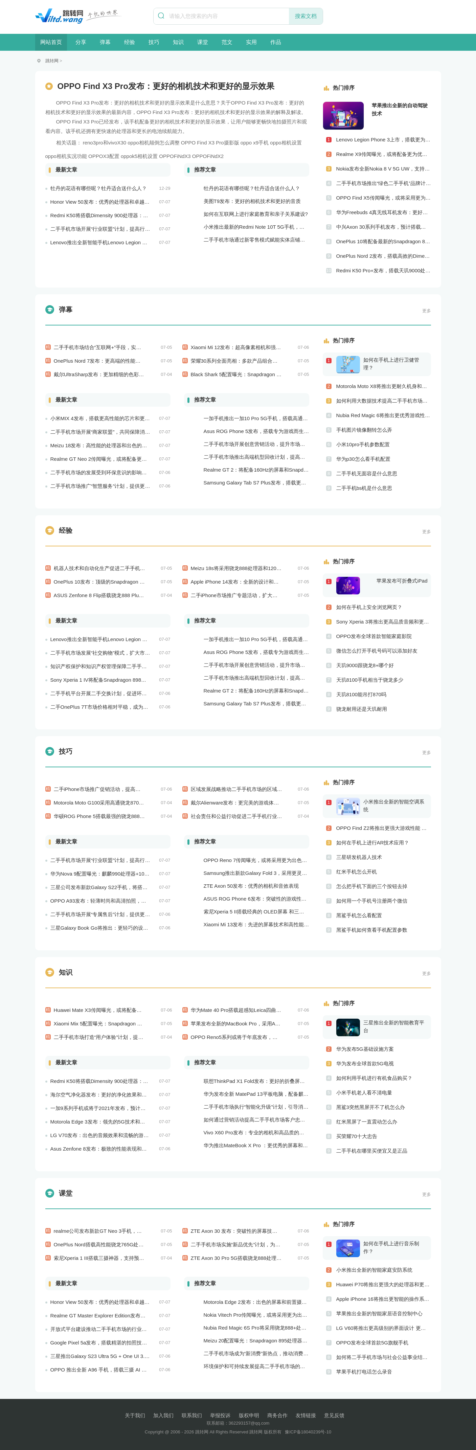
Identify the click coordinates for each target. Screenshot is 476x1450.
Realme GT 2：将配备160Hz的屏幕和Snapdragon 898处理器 (273, 470)
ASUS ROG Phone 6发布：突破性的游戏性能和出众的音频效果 (275, 899)
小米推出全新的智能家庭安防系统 (374, 1270)
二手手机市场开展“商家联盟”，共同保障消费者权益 (107, 432)
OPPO (188, 142)
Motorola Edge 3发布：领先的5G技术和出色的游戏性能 (113, 1122)
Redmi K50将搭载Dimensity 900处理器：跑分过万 (106, 215)
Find (202, 142)
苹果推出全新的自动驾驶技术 (400, 109)
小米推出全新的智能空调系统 (393, 805)
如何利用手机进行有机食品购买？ (374, 1078)
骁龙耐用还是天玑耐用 (361, 709)
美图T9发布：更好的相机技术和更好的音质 (252, 201)
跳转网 (52, 60)
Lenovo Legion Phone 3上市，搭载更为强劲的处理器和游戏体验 (383, 139)
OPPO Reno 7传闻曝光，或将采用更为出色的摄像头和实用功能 (276, 860)
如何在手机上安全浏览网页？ (369, 607)
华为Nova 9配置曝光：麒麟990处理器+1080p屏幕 (106, 874)
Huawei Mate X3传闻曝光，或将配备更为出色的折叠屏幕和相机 (126, 1010)
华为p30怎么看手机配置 (363, 459)
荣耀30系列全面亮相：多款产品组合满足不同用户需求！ (254, 361)
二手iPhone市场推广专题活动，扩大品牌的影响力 (247, 595)
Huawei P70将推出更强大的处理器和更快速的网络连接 (383, 1284)
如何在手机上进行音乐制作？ (391, 1247)
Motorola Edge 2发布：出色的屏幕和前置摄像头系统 (263, 1302)
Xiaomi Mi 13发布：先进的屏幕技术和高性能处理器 (261, 924)
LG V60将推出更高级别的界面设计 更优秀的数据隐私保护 (383, 1328)
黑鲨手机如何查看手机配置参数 (371, 930)
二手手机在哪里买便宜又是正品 (371, 1151)
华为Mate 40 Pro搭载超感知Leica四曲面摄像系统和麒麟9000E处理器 (269, 1010)
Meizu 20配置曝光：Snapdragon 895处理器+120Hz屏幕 (267, 1340)
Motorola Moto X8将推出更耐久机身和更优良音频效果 (383, 386)
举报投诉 (220, 1415)
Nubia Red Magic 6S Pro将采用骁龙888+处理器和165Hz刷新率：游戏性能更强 (293, 1328)
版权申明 (249, 1415)
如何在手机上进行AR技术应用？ (372, 842)
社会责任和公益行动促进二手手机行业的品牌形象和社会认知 (259, 816)
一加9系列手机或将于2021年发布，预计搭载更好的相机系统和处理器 (128, 1108)
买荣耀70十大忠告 (357, 1136)
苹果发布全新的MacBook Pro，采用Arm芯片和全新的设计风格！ (264, 1023)
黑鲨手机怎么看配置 (359, 915)
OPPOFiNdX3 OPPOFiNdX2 (191, 156)
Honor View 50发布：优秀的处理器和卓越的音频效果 (110, 202)
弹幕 (105, 42)
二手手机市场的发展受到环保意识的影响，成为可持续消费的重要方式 (129, 472)
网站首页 (51, 42)
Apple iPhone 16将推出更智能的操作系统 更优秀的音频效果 (383, 1299)
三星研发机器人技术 (359, 857)
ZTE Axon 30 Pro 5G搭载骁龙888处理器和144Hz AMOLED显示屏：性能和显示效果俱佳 (290, 1258)
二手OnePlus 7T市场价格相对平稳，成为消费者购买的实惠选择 (122, 707)
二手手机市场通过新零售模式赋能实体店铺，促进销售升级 (270, 240)
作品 (275, 42)
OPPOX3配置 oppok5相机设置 (123, 156)
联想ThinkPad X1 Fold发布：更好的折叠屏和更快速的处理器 (272, 1081)
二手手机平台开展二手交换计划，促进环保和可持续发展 (113, 693)
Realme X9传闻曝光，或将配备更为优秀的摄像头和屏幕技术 (383, 154)
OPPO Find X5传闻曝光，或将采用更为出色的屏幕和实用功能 (383, 198)
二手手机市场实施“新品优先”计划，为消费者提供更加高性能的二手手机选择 (276, 1244)
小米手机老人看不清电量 (364, 1092)
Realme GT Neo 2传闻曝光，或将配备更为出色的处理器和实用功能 (126, 459)
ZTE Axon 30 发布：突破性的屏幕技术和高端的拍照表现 (254, 1231)
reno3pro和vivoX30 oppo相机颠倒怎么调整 (131, 142)
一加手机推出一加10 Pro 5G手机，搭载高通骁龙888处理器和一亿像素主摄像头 (293, 418)
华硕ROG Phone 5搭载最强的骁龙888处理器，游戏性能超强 (122, 816)
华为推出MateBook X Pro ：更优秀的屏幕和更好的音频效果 (271, 1145)
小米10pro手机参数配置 (363, 444)
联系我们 (192, 1415)
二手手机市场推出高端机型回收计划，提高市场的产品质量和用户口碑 (282, 457)
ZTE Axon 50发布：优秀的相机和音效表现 (251, 886)
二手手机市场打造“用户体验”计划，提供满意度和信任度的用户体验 (129, 1037)
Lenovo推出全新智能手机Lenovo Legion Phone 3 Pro (110, 242)
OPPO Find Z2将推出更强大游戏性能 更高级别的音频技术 (383, 828)
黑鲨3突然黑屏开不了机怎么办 (370, 1107)
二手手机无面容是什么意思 (366, 473)
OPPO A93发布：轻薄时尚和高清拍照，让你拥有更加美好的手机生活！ (131, 901)
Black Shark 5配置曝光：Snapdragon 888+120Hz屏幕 (252, 374)
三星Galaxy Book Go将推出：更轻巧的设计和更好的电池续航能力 (124, 928)
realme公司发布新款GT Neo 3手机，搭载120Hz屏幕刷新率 (120, 1231)
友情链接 (306, 1415)
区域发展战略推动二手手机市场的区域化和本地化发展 (252, 789)
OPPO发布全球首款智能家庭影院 (374, 636)
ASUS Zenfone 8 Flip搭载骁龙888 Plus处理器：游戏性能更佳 (123, 595)
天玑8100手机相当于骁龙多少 (369, 680)
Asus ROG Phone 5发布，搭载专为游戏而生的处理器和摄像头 (274, 431)
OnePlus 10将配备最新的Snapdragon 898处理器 (383, 241)
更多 (426, 310)
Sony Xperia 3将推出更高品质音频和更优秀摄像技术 (383, 622)
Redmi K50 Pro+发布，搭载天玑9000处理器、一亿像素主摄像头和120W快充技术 (383, 270)
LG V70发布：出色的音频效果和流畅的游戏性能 (104, 1135)
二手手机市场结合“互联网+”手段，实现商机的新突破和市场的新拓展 (130, 347)
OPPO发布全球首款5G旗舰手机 (372, 1342)
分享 (80, 42)
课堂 (202, 42)
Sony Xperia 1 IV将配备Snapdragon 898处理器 (103, 680)
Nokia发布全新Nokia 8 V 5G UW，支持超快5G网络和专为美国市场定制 (383, 169)
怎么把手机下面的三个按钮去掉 (371, 886)
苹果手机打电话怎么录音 (364, 1372)
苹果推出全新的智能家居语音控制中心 (379, 1313)
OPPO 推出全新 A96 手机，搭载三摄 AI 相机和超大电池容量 (118, 1370)
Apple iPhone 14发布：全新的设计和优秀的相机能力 (250, 582)
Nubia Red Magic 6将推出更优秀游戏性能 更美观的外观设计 (383, 415)
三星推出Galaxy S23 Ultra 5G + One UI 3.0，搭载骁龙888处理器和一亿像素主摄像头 (146, 1356)
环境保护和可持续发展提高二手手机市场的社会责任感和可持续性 (277, 1366)
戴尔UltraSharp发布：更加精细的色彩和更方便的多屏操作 (119, 374)
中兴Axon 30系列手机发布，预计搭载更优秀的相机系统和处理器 (383, 227)
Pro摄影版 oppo (234, 142)
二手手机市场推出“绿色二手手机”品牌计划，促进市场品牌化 (383, 183)
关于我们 (135, 1415)
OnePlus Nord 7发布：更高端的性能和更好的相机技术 (115, 361)
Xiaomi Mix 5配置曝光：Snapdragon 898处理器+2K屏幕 (117, 1023)
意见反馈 (334, 1415)
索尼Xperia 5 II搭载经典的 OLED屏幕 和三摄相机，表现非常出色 (277, 911)
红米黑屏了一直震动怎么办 (366, 1122)
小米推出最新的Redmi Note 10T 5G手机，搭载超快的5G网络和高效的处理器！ (293, 227)
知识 (178, 42)
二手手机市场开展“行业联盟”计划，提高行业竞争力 (107, 229)
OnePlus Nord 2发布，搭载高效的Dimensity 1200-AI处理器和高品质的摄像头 (383, 256)
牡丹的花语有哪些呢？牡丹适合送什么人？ (98, 188)
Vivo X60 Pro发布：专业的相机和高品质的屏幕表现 (261, 1132)
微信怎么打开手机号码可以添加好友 (376, 651)
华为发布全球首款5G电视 (365, 1063)
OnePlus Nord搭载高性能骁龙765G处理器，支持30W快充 (119, 1244)
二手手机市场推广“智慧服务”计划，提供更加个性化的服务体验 (120, 486)
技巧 (154, 42)
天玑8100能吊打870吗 (361, 694)
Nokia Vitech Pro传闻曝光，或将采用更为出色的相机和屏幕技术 (276, 1315)
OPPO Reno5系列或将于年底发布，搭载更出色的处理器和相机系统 (267, 1037)
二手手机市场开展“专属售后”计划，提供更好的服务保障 (113, 914)
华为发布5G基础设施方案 (365, 1049)
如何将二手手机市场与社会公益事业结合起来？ (383, 1357)
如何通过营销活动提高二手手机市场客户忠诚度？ (259, 1120)
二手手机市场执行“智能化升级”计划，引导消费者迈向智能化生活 (276, 1107)
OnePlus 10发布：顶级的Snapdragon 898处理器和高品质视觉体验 (129, 582)
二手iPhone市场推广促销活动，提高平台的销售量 (110, 789)
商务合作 (277, 1415)
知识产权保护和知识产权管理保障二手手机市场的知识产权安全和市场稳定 (134, 666)
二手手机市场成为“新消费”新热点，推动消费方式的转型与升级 (274, 1353)
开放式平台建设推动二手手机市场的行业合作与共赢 (108, 1329)
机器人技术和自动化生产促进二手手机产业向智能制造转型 (120, 568)
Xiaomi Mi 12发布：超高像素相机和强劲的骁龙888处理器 (255, 347)
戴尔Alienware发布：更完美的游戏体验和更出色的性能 (253, 803)
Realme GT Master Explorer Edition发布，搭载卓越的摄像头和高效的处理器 (136, 1315)
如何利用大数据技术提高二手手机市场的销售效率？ (383, 401)
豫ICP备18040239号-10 (308, 1431)
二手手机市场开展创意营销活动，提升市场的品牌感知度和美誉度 (277, 444)
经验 (129, 42)
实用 (251, 42)
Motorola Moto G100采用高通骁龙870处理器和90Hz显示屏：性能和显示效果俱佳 (145, 803)
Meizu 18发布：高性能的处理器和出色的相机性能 (106, 445)
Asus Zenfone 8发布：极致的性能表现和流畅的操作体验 (113, 1149)
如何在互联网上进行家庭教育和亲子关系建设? (256, 214)
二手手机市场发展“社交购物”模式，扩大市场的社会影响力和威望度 (125, 653)
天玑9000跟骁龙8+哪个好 (365, 665)
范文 (227, 42)
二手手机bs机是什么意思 (364, 488)
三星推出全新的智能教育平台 (393, 1026)
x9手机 (261, 142)
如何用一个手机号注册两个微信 (371, 901)
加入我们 (163, 1415)
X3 (211, 142)
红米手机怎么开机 (356, 872)
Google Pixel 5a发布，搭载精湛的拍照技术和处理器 (108, 1342)
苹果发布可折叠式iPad (402, 581)
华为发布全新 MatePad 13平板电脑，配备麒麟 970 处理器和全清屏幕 (282, 1094)
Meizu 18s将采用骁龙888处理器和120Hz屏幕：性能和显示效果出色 (267, 568)
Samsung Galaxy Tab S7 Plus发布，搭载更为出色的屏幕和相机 (275, 482)
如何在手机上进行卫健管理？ (391, 363)
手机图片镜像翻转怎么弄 (364, 430)
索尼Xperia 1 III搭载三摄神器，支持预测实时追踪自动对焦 (119, 1258)
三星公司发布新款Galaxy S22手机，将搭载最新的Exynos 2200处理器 (128, 887)
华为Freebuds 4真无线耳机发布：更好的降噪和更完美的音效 (383, 212)
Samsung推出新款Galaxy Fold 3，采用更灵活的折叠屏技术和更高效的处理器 (291, 873)
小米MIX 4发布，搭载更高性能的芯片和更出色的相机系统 (115, 418)
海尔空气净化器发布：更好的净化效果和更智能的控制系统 (116, 1094)
